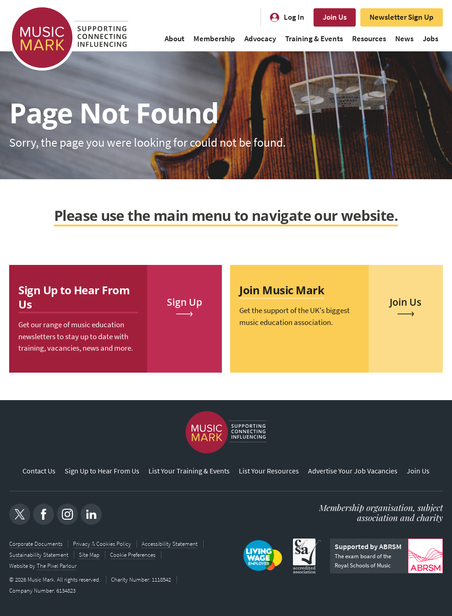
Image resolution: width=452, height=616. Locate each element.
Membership (214, 38)
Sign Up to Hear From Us (102, 471)
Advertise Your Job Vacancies (352, 471)
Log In (294, 17)
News (404, 38)
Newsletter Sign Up (401, 17)
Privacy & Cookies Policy (102, 544)
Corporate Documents (35, 544)
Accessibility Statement (170, 544)
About (174, 38)
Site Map (89, 555)
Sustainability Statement (38, 555)
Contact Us (38, 471)
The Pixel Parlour (57, 566)
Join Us (335, 17)
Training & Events (314, 38)
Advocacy (260, 38)
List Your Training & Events (189, 471)
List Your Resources (269, 471)
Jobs (430, 38)
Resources (369, 38)
